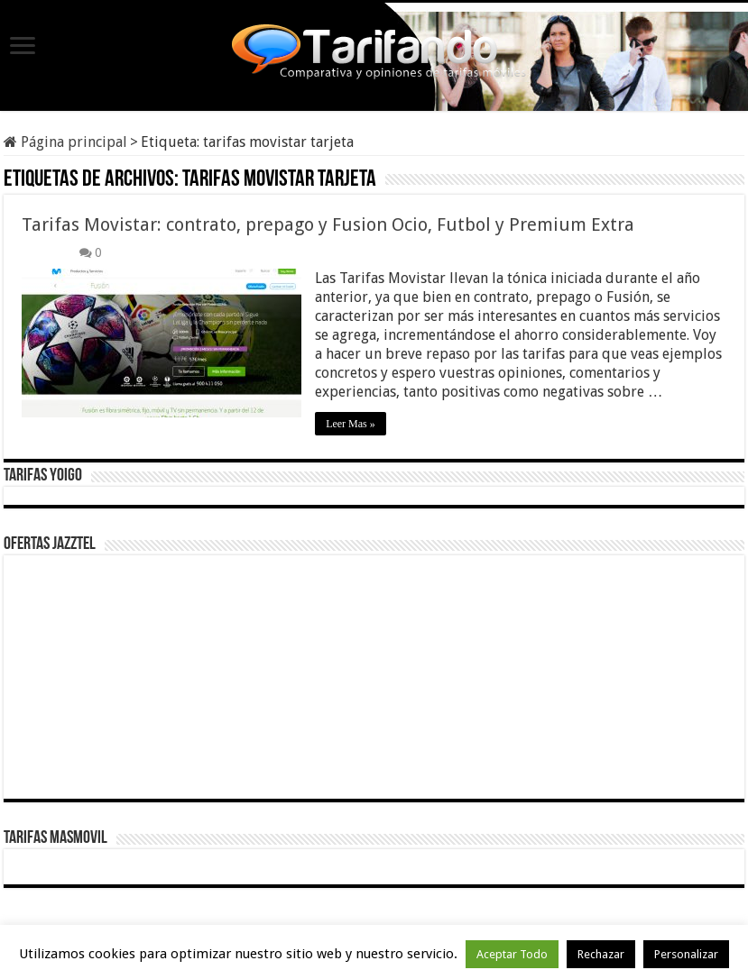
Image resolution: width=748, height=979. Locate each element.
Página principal (65, 142)
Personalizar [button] (686, 954)
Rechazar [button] (600, 954)
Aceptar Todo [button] (512, 954)
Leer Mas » (350, 423)
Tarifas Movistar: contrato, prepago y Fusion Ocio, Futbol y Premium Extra (328, 224)
